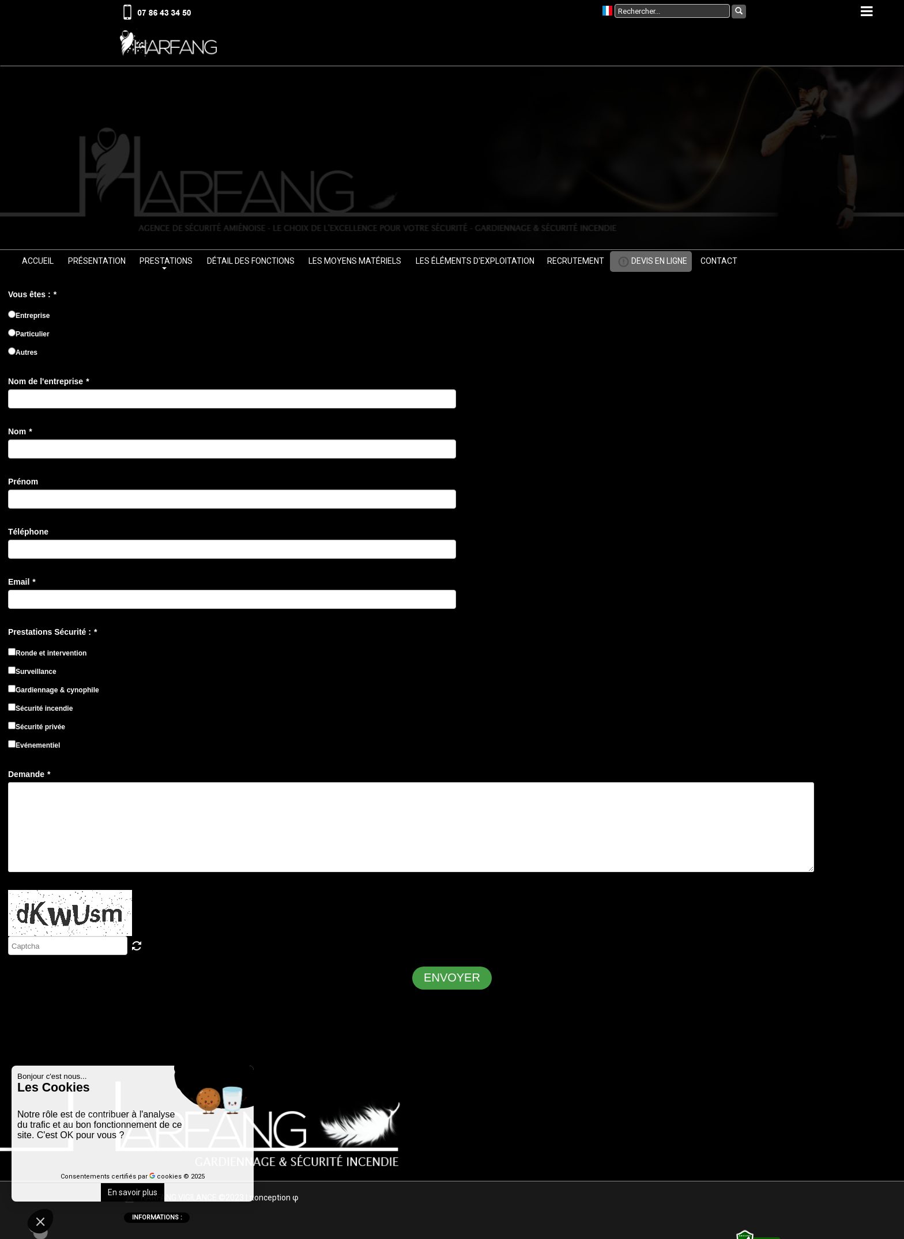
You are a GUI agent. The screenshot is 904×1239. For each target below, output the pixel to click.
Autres (22, 355)
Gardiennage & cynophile (53, 693)
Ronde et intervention (47, 656)
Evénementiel (34, 748)
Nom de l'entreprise (48, 384)
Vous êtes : (32, 297)
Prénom (23, 485)
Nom (20, 434)
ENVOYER (452, 981)
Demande (29, 777)
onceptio (272, 1201)
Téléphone (28, 535)
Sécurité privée (36, 729)
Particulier (29, 337)
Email (22, 585)
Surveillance (32, 674)
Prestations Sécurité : (52, 635)
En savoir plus (132, 1192)
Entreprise (29, 318)
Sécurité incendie (40, 711)
